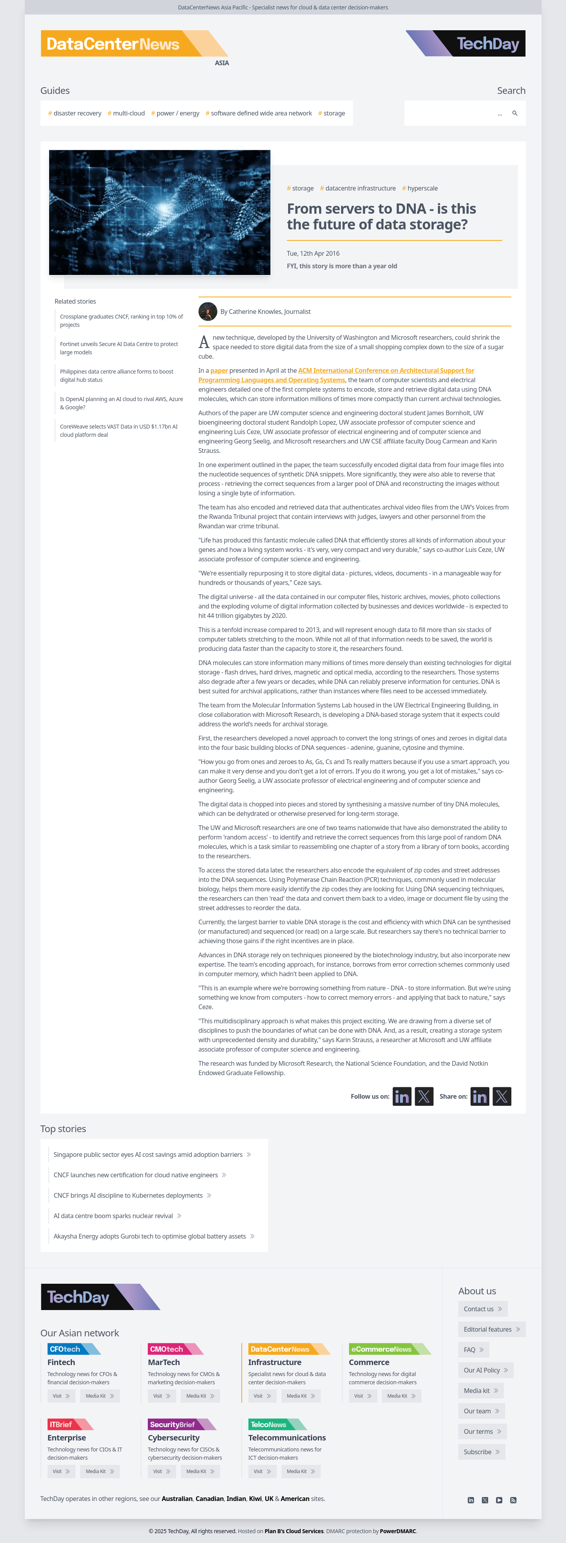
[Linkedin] (471, 1500)
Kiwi (255, 1498)
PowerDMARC (398, 1531)
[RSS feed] (513, 1500)
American (295, 1498)
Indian (236, 1498)
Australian (177, 1498)
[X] (485, 1500)
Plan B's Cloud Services (294, 1531)
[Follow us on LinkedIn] (402, 1096)
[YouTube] (499, 1500)
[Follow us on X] (424, 1096)
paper (219, 370)
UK (269, 1498)
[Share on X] (501, 1096)
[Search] (457, 113)
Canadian (210, 1498)
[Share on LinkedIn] (479, 1096)
